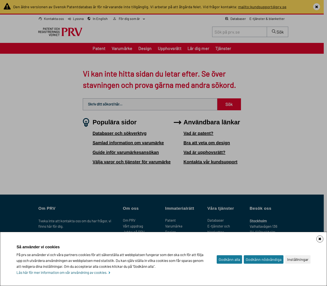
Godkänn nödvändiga (263, 259)
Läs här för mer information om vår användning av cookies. (61, 272)
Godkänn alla (229, 259)
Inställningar (298, 259)
